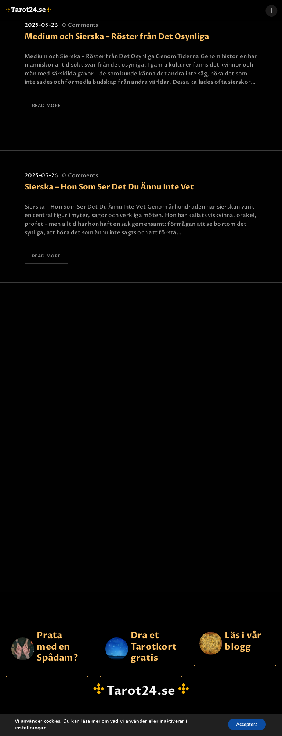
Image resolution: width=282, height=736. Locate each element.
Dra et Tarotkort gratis (154, 644)
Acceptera (243, 724)
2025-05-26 (41, 25)
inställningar (29, 728)
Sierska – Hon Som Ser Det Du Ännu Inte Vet (109, 186)
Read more (47, 106)
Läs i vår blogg (243, 638)
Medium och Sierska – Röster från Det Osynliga (117, 36)
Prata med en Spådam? (57, 644)
